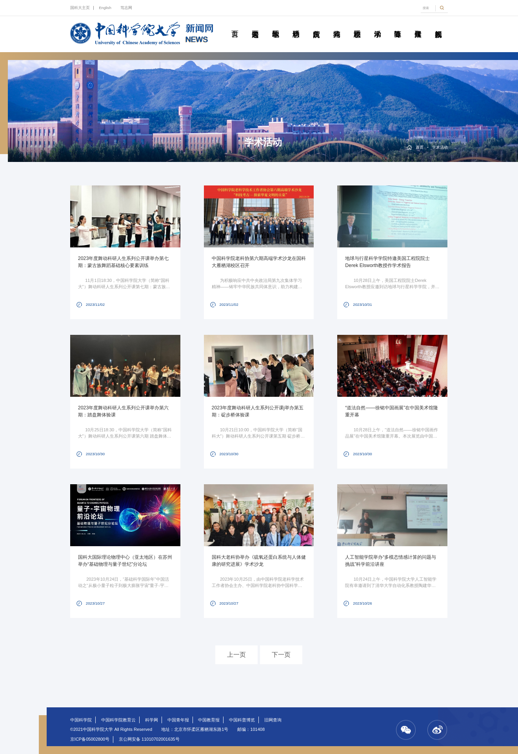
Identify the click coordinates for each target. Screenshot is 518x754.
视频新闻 (438, 25)
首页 (234, 25)
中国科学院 (81, 720)
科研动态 (295, 25)
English (105, 7)
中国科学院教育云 (118, 720)
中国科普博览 (242, 720)
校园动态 (357, 25)
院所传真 (316, 25)
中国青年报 (178, 720)
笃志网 (126, 7)
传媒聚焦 (418, 25)
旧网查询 (273, 720)
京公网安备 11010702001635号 (149, 739)
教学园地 (275, 25)
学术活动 (377, 25)
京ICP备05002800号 (89, 739)
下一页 (281, 654)
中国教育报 (209, 720)
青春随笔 (397, 25)
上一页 (236, 654)
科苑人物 (336, 25)
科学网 (151, 720)
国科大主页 (80, 7)
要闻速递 (255, 25)
